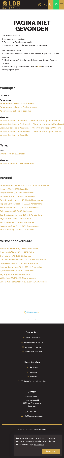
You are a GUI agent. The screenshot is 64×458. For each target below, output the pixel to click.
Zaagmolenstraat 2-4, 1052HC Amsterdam (19, 226)
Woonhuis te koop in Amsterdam (45, 120)
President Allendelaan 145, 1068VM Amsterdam (22, 200)
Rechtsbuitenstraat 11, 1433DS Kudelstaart (19, 207)
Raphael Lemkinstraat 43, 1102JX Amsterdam (21, 204)
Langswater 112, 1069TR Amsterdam (17, 193)
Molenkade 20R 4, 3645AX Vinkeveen (17, 196)
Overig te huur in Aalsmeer (12, 154)
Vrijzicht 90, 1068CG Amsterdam (15, 218)
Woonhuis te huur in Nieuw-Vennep (17, 163)
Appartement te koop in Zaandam (15, 111)
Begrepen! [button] (50, 451)
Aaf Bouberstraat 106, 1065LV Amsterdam (19, 248)
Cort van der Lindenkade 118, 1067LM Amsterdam (23, 259)
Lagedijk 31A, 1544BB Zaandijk (14, 189)
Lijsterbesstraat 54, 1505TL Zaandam (17, 270)
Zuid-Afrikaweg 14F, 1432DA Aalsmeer (17, 229)
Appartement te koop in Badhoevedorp (18, 107)
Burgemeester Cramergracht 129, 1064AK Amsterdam (25, 185)
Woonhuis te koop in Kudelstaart (48, 124)
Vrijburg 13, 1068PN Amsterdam (15, 274)
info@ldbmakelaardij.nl (33, 416)
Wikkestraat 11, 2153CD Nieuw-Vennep (18, 278)
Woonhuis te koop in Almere (13, 120)
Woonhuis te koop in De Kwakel (15, 124)
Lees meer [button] (39, 445)
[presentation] (28, 319)
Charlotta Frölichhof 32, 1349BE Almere (18, 252)
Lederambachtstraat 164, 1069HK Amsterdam (21, 267)
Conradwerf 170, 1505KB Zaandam (16, 256)
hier (39, 66)
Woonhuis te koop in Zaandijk (14, 135)
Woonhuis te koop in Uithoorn (46, 128)
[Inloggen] (39, 4)
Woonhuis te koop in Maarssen (14, 128)
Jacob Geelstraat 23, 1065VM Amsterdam (19, 263)
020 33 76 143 (33, 412)
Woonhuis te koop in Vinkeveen (15, 131)
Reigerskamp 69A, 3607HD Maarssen (17, 211)
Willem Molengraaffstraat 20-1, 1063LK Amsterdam (23, 282)
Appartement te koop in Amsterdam (17, 103)
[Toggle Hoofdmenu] (61, 4)
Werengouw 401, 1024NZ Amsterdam (17, 222)
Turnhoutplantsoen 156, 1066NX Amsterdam (21, 215)
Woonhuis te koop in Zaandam (47, 131)
